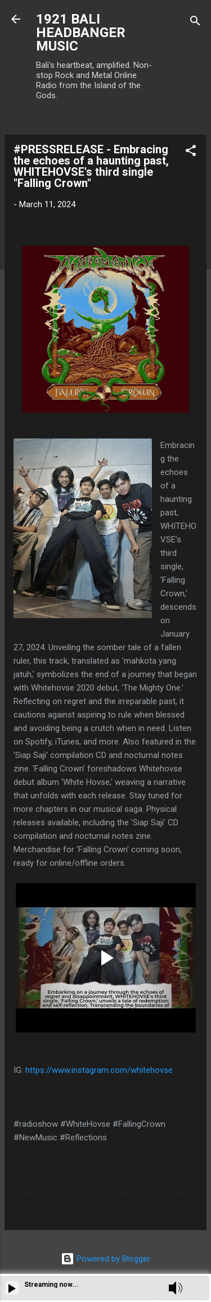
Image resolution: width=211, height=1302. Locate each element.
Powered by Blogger (105, 1259)
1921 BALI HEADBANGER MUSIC (80, 32)
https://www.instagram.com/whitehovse (99, 1070)
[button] (190, 152)
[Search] (195, 23)
